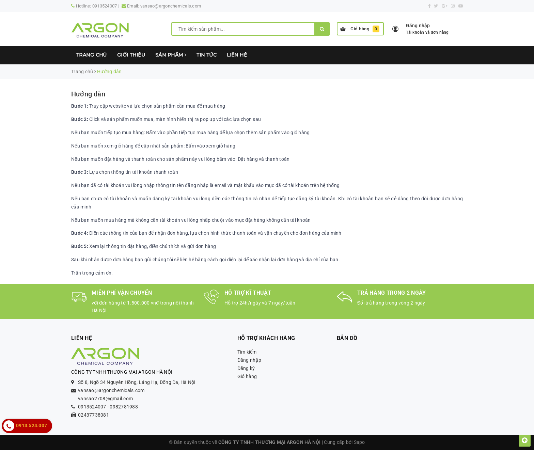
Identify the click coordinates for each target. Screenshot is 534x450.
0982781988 (124, 406)
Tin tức (207, 55)
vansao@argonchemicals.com (170, 6)
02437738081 (93, 415)
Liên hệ (237, 55)
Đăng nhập (249, 360)
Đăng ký (246, 368)
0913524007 (104, 6)
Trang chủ (91, 55)
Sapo (359, 442)
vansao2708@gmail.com (105, 398)
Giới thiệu (131, 55)
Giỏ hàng (359, 29)
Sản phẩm (170, 55)
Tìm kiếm (247, 352)
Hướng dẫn (88, 94)
